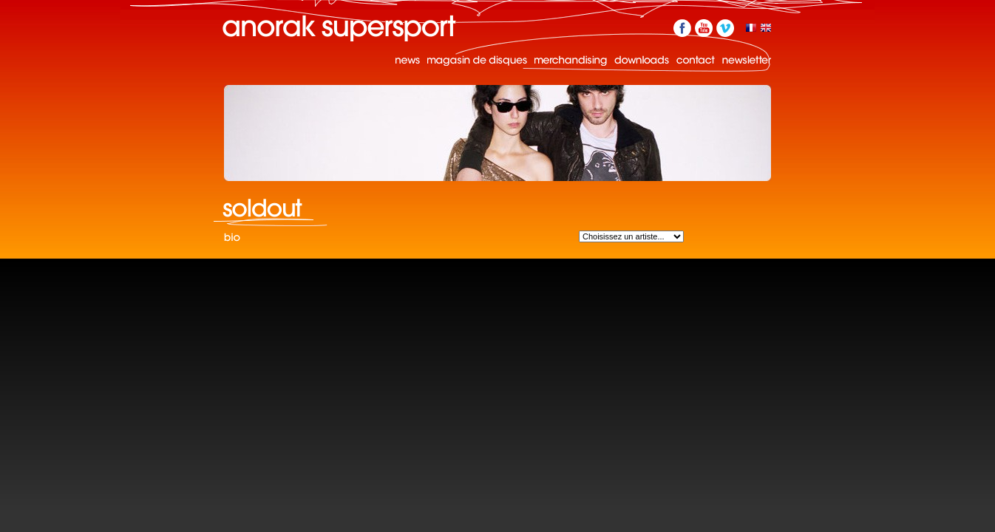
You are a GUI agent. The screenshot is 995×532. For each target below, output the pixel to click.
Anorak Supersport (339, 28)
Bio (232, 238)
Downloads (641, 60)
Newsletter (746, 60)
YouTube (704, 28)
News (407, 60)
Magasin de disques (477, 60)
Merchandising (570, 60)
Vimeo (725, 28)
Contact (695, 60)
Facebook (682, 28)
